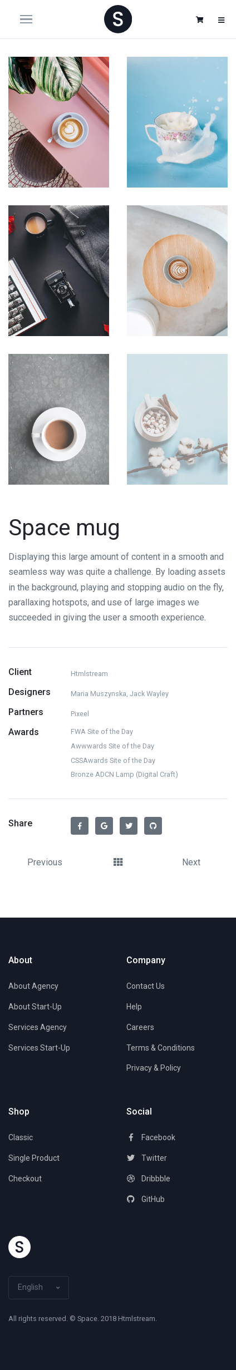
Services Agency (37, 1027)
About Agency (33, 986)
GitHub (145, 1199)
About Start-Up (35, 1006)
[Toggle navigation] (35, 19)
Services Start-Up (39, 1047)
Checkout (25, 1178)
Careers (140, 1027)
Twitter (146, 1158)
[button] (199, 20)
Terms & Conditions (160, 1047)
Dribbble (148, 1178)
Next (191, 862)
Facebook (150, 1137)
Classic (20, 1137)
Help (134, 1006)
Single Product (34, 1158)
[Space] (118, 19)
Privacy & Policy (153, 1067)
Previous (44, 862)
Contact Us (145, 986)
